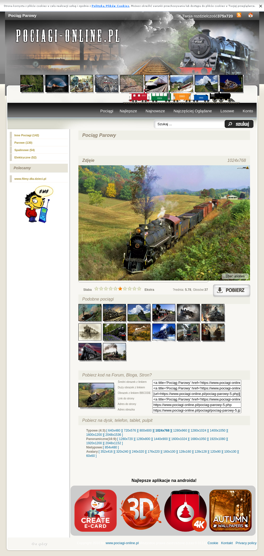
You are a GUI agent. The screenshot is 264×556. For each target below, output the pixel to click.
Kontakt (227, 543)
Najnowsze (155, 111)
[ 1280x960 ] (180, 430)
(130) (23, 142)
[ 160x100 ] (169, 451)
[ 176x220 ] (153, 451)
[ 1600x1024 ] (179, 439)
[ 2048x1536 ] (113, 435)
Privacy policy (245, 543)
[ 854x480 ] (111, 447)
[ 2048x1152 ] (113, 443)
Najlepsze (128, 111)
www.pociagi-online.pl (122, 543)
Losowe (227, 111)
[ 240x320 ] (138, 451)
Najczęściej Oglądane (192, 111)
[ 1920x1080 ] (217, 439)
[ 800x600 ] (145, 430)
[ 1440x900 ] (160, 439)
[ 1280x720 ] (126, 439)
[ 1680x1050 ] (198, 439)
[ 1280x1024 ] (198, 430)
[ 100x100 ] (230, 451)
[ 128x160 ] (185, 451)
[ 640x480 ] (114, 430)
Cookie (213, 543)
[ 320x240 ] (122, 451)
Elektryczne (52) (26, 157)
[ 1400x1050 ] (217, 430)
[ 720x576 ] (130, 430)
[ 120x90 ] (216, 451)
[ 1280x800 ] (143, 439)
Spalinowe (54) (25, 150)
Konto (248, 111)
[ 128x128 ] (200, 451)
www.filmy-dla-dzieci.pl (30, 178)
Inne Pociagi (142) (27, 135)
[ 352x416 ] (106, 451)
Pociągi (106, 111)
